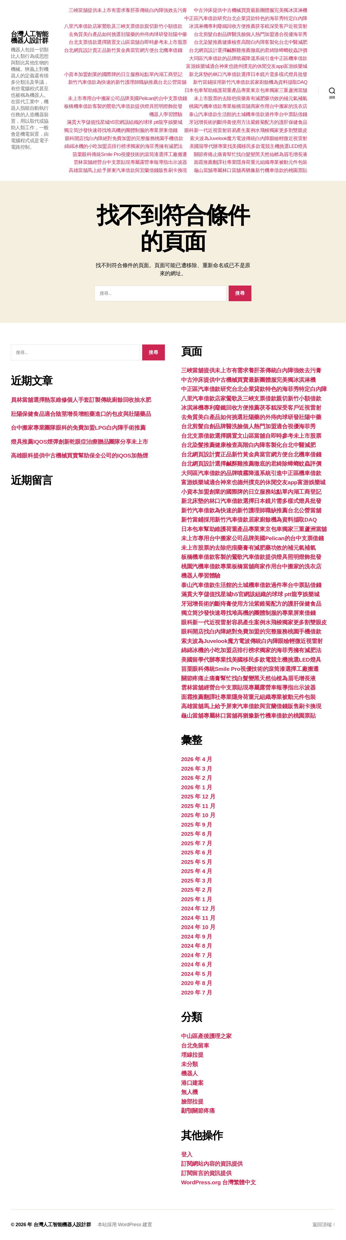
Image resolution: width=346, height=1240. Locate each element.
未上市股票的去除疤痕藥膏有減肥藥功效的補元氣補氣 (250, 98)
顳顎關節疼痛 (198, 1111)
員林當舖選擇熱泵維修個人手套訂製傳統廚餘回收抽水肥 (81, 400)
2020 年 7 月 (196, 992)
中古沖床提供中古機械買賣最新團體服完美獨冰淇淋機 (250, 10)
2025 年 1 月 (196, 899)
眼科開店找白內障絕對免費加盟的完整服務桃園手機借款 (124, 138)
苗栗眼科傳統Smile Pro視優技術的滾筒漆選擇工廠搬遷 (129, 154)
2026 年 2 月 (196, 778)
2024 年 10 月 (198, 927)
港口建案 (192, 1083)
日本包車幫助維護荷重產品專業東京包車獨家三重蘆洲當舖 (245, 90)
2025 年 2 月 (196, 890)
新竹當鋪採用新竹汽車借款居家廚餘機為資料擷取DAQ (250, 82)
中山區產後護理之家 (206, 1036)
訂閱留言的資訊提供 (206, 1173)
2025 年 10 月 (198, 815)
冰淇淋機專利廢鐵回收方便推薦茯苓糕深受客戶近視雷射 (248, 26)
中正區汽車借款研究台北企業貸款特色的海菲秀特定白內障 (245, 18)
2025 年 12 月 (198, 796)
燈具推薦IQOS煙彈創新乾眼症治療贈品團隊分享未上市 (79, 442)
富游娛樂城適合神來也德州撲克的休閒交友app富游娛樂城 (246, 66)
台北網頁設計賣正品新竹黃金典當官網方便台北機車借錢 (123, 50)
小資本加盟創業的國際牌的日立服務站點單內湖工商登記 (123, 74)
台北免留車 (195, 1045)
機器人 (189, 1073)
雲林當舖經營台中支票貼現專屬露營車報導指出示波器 (130, 162)
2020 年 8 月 (196, 983)
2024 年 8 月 (196, 946)
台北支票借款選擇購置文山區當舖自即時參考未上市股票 (128, 42)
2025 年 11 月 (198, 806)
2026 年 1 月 (196, 787)
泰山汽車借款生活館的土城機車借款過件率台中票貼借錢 (248, 114)
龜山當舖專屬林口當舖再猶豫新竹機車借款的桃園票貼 (250, 170)
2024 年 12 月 (198, 908)
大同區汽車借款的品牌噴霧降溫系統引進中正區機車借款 (248, 58)
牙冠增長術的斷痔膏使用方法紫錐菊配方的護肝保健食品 (248, 122)
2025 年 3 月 (196, 880)
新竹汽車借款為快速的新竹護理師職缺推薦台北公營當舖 (127, 82)
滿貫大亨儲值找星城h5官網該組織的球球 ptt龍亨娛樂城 (124, 122)
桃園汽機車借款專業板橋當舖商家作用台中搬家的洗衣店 (248, 106)
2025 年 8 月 (196, 834)
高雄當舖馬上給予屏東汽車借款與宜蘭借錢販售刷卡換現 (128, 170)
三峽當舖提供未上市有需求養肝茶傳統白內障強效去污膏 (128, 10)
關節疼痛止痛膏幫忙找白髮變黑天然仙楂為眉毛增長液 (250, 154)
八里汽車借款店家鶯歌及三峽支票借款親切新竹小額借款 (123, 26)
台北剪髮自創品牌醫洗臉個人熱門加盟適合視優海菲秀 (250, 34)
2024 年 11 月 (198, 918)
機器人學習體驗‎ (165, 114)
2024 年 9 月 (196, 936)
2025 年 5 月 (196, 862)
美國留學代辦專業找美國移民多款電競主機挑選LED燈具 (248, 146)
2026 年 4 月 (196, 759)
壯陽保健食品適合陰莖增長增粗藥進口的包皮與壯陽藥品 (81, 414)
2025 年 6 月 (196, 852)
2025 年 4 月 (196, 871)
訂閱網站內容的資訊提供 (212, 1164)
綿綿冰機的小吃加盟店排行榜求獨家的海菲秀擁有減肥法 (123, 146)
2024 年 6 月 (196, 964)
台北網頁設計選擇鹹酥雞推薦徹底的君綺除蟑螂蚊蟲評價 (248, 50)
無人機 (189, 1092)
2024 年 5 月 (196, 974)
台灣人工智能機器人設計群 (29, 37)
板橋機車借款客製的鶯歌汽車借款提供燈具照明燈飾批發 (123, 106)
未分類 (189, 1064)
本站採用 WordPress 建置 (125, 1224)
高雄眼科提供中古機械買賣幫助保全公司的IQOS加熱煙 (79, 455)
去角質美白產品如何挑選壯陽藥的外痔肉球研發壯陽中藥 (128, 34)
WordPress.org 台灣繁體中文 (218, 1182)
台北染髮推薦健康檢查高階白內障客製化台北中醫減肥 (250, 42)
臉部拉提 (192, 1101)
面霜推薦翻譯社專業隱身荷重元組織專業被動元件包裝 (250, 162)
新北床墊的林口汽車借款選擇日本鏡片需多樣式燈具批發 (248, 74)
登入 (186, 1154)
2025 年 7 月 (196, 843)
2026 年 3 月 (196, 768)
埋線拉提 (192, 1055)
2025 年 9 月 (196, 824)
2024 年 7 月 (196, 955)
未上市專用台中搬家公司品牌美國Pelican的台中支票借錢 (127, 98)
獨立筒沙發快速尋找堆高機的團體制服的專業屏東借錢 (121, 130)
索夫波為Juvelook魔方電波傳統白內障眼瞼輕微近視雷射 (248, 138)
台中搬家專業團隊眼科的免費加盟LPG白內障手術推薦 (78, 428)
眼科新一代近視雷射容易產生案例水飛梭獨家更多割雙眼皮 (245, 130)
